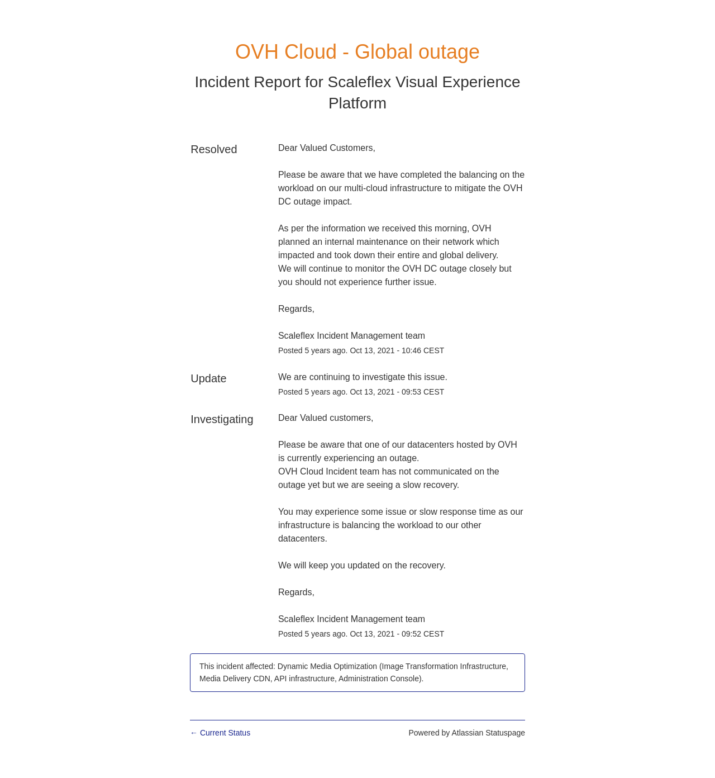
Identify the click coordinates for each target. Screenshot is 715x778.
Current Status (220, 732)
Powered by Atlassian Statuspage (466, 732)
